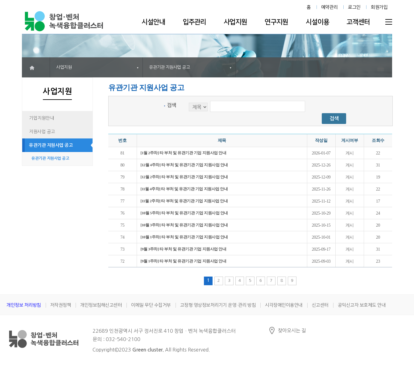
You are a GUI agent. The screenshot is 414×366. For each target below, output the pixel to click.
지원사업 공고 (42, 132)
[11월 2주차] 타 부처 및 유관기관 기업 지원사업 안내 (184, 201)
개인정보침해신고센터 (101, 305)
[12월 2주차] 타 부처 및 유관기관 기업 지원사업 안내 (184, 177)
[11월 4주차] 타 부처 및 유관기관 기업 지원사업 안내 (184, 189)
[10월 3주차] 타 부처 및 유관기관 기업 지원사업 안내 (184, 225)
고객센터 (358, 22)
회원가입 (379, 7)
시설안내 (153, 22)
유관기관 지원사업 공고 (51, 145)
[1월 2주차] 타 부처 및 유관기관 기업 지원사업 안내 (183, 153)
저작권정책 (60, 305)
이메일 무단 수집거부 (151, 305)
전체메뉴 (388, 22)
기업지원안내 (41, 118)
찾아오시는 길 (292, 330)
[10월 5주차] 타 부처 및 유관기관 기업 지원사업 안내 (184, 213)
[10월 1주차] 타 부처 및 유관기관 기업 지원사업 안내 (184, 237)
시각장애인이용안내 (284, 305)
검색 (171, 105)
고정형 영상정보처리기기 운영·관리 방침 (218, 305)
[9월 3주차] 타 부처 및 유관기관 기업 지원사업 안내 (183, 249)
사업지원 (235, 22)
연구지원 (276, 22)
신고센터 (320, 305)
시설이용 (317, 22)
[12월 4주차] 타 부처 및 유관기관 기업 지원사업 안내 (184, 165)
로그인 (354, 7)
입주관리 (194, 22)
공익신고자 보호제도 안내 (362, 305)
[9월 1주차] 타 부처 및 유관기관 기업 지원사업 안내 (183, 261)
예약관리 (329, 7)
